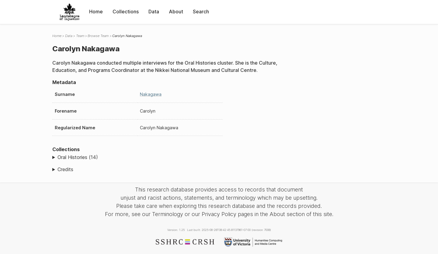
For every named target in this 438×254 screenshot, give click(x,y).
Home (96, 11)
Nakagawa (151, 94)
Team (80, 36)
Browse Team (98, 36)
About (176, 11)
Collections (126, 11)
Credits (65, 169)
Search (201, 11)
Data (153, 11)
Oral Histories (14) (77, 157)
